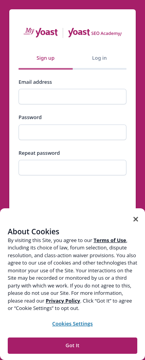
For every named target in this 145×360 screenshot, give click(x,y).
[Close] (135, 219)
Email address (35, 81)
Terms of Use (110, 240)
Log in (99, 57)
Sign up (46, 57)
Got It (73, 345)
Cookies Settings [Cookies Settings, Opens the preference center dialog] (72, 323)
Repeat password (39, 152)
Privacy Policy (63, 300)
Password (30, 117)
